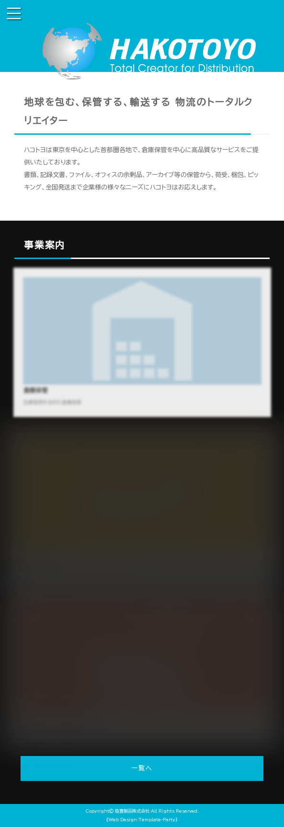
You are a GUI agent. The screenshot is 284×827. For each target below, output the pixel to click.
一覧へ (142, 768)
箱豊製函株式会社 (132, 811)
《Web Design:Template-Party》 (142, 819)
